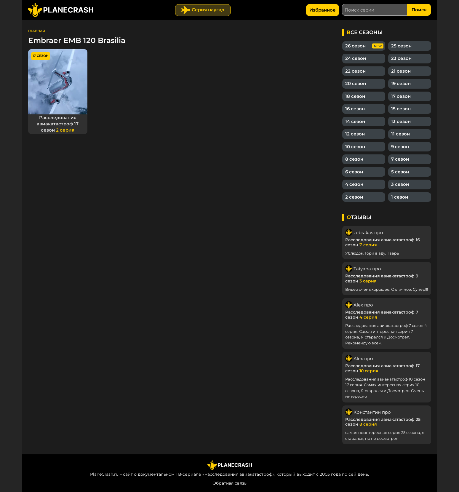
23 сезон (401, 58)
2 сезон (354, 197)
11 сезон (400, 134)
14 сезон (355, 121)
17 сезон (401, 96)
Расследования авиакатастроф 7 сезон (381, 314)
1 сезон (399, 197)
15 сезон (401, 108)
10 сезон (355, 146)
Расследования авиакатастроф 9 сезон (381, 278)
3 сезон (400, 184)
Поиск (419, 9)
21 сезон (401, 71)
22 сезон (355, 71)
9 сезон (400, 146)
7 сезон (400, 159)
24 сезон (355, 58)
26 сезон (355, 46)
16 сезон (355, 108)
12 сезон (355, 134)
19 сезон (401, 83)
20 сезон (355, 83)
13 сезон (401, 121)
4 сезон (354, 184)
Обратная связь (229, 483)
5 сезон (400, 172)
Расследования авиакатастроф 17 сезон (58, 124)
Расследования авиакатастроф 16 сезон (382, 242)
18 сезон (355, 96)
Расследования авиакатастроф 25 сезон (382, 422)
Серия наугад (208, 9)
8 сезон (354, 159)
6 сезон (354, 172)
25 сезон (401, 46)
